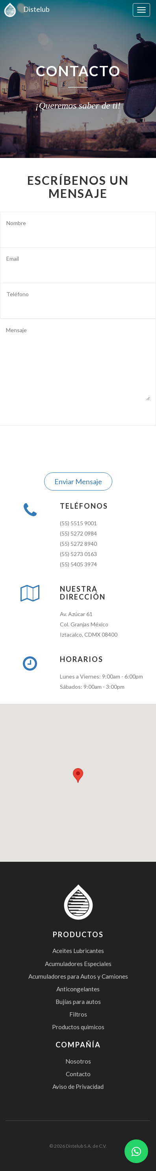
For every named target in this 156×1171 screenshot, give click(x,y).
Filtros (78, 1014)
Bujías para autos (78, 1001)
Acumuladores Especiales (78, 963)
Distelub (25, 9)
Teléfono (17, 294)
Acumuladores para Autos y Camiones (78, 976)
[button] (78, 775)
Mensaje (16, 330)
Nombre (16, 223)
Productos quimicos (78, 1026)
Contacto (78, 1073)
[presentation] (78, 449)
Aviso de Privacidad (78, 1086)
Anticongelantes (78, 988)
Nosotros (78, 1061)
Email (12, 258)
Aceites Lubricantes (78, 950)
